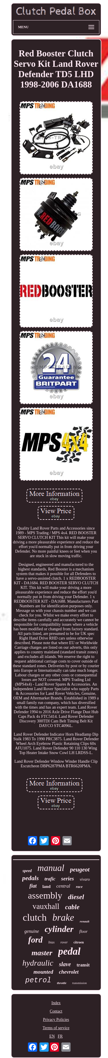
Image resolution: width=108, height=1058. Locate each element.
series (67, 879)
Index (56, 1003)
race (79, 886)
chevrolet (69, 972)
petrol (38, 980)
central (63, 886)
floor (83, 931)
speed (27, 871)
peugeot (80, 869)
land (46, 886)
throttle (62, 983)
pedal (69, 951)
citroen (78, 942)
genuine (31, 931)
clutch (35, 917)
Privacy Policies (56, 1019)
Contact (56, 1011)
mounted (43, 972)
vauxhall (46, 906)
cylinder (59, 929)
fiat (33, 886)
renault (84, 921)
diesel (76, 897)
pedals (30, 878)
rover (64, 942)
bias (51, 942)
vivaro (85, 879)
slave (65, 964)
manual (50, 868)
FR (60, 1036)
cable (72, 907)
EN (52, 1036)
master (42, 953)
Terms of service (56, 1028)
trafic (50, 879)
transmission (79, 983)
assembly (45, 895)
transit (83, 964)
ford (35, 939)
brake (63, 917)
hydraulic (37, 962)
